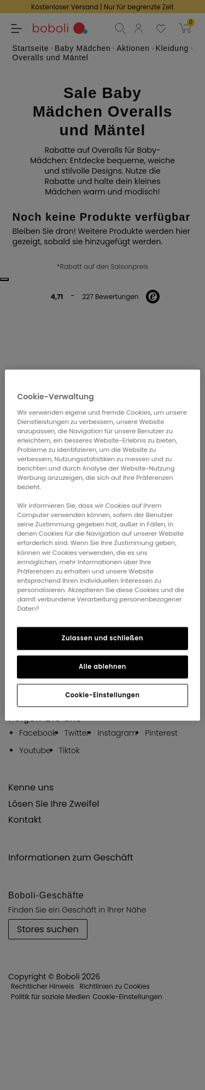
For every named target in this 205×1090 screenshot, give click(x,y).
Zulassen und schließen (102, 638)
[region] (102, 545)
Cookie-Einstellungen (102, 694)
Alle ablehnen (102, 666)
